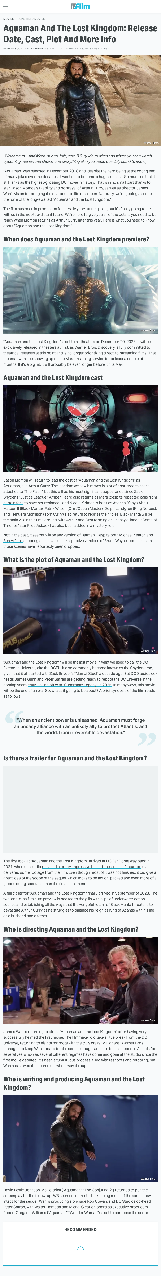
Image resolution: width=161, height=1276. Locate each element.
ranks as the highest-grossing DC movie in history (52, 182)
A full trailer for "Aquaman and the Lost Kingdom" (45, 893)
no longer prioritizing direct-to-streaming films (107, 353)
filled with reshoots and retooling (120, 1060)
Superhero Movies (31, 19)
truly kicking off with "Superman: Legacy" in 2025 (70, 684)
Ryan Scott (15, 48)
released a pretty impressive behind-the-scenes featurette (91, 866)
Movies (8, 19)
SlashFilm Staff (43, 48)
